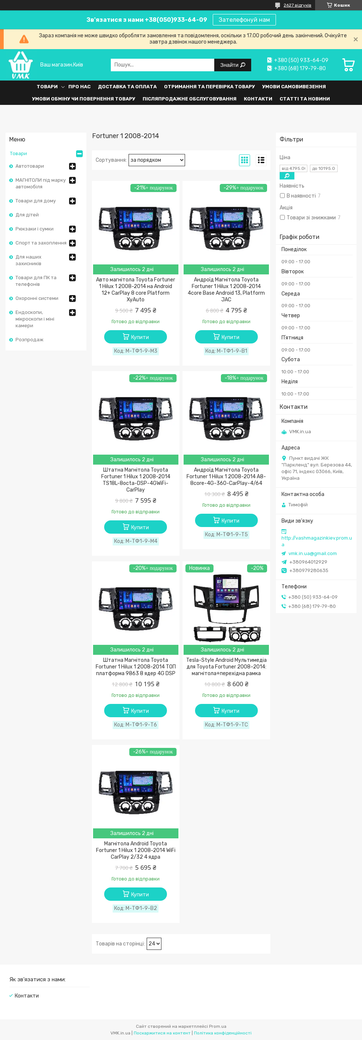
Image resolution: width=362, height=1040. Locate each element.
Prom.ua (217, 1026)
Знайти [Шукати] (230, 65)
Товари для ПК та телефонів (36, 281)
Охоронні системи (37, 298)
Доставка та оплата (127, 86)
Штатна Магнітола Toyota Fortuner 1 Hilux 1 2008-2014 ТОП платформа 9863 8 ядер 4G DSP (136, 667)
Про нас (79, 86)
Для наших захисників (28, 260)
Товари (47, 86)
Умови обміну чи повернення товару (83, 99)
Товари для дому (36, 200)
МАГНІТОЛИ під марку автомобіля (41, 183)
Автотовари (30, 166)
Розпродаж (30, 339)
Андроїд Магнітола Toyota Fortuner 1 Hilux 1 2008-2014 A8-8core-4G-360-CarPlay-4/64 (226, 476)
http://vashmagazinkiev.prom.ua (316, 541)
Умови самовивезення (294, 86)
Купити (140, 337)
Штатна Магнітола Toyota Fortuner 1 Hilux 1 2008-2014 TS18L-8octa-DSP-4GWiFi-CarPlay (135, 480)
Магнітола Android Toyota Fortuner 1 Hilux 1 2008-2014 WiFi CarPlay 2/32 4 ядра (135, 850)
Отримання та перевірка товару (209, 86)
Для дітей (27, 215)
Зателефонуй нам (244, 19)
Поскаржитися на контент (162, 1033)
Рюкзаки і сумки (35, 229)
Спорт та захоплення (41, 243)
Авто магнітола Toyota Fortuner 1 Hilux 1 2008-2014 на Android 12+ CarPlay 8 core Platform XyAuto (135, 290)
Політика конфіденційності (223, 1033)
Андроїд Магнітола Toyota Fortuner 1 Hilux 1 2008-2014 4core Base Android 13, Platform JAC (226, 290)
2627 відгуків (297, 5)
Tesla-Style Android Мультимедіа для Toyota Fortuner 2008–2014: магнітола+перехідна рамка (226, 667)
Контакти (258, 99)
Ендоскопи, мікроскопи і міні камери (35, 318)
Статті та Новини (305, 99)
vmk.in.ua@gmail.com (312, 553)
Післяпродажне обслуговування (189, 99)
